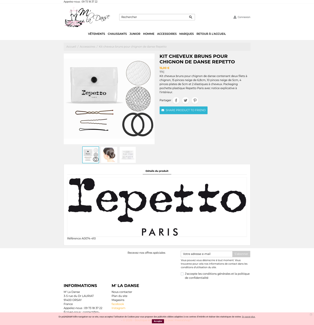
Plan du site (119, 296)
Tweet (185, 100)
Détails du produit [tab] (156, 171)
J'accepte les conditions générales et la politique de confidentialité (217, 275)
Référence (74, 238)
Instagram (118, 308)
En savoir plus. (248, 317)
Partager (176, 100)
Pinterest (195, 100)
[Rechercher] (157, 17)
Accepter (158, 321)
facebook (118, 304)
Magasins (118, 300)
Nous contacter (122, 292)
